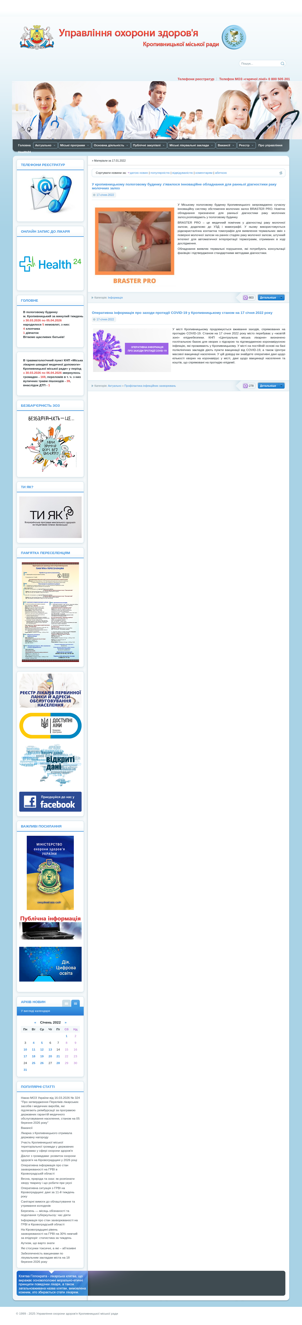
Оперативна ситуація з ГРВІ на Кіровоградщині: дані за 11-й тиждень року (47, 1192)
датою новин (139, 173)
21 (58, 1056)
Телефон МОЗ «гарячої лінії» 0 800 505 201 (254, 79)
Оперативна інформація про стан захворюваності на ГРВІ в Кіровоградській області (44, 1169)
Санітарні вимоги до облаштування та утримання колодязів (48, 1203)
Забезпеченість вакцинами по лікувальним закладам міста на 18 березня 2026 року (45, 1258)
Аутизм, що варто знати (37, 1243)
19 (42, 1056)
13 (50, 1049)
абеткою (221, 173)
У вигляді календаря (75, 1003)
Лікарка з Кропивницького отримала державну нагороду (46, 1135)
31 (25, 1070)
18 (33, 1056)
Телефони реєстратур (196, 79)
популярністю (160, 173)
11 (33, 1049)
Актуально (114, 385)
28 (58, 1063)
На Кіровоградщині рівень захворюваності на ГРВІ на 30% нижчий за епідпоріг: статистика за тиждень (49, 1234)
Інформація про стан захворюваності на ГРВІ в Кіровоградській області (49, 1222)
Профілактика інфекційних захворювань (150, 385)
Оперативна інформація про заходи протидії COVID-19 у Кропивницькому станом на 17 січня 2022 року (182, 313)
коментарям (204, 173)
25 (33, 1063)
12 (42, 1049)
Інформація (115, 297)
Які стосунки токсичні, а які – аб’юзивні (48, 1248)
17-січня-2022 (105, 194)
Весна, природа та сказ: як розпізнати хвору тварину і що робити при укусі (47, 1181)
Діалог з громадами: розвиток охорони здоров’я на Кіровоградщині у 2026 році (49, 1158)
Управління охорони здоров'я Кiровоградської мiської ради (133, 37)
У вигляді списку (66, 1003)
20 (50, 1056)
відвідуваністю (182, 173)
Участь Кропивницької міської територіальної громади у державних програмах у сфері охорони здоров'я (47, 1147)
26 (42, 1063)
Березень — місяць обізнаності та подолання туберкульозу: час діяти (45, 1213)
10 (25, 1049)
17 (25, 1056)
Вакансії (26, 1128)
